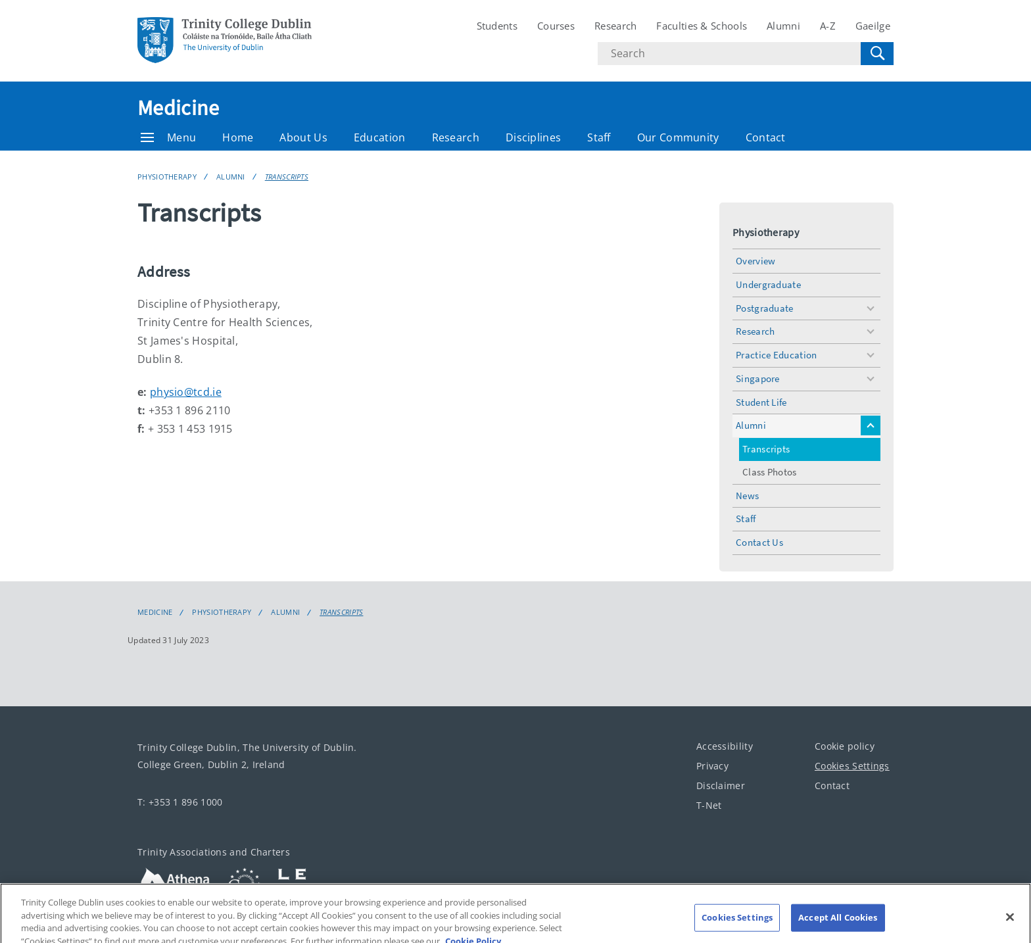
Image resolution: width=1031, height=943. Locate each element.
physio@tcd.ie (186, 392)
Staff (599, 137)
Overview (755, 260)
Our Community (678, 137)
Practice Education (776, 355)
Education (380, 137)
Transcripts (286, 176)
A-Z (828, 25)
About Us (303, 137)
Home (237, 137)
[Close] (1009, 923)
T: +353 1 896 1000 (179, 802)
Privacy (712, 766)
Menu (168, 137)
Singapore (758, 378)
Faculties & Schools (701, 25)
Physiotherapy (167, 176)
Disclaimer (720, 785)
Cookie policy (845, 746)
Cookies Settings (852, 766)
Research (615, 25)
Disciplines (533, 137)
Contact (766, 137)
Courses (556, 25)
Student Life (761, 402)
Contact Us (759, 542)
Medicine (178, 108)
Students (497, 25)
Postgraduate (765, 308)
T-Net (709, 805)
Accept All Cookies (837, 924)
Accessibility (724, 746)
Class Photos (769, 472)
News (747, 495)
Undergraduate (768, 284)
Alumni (783, 25)
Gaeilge (872, 25)
